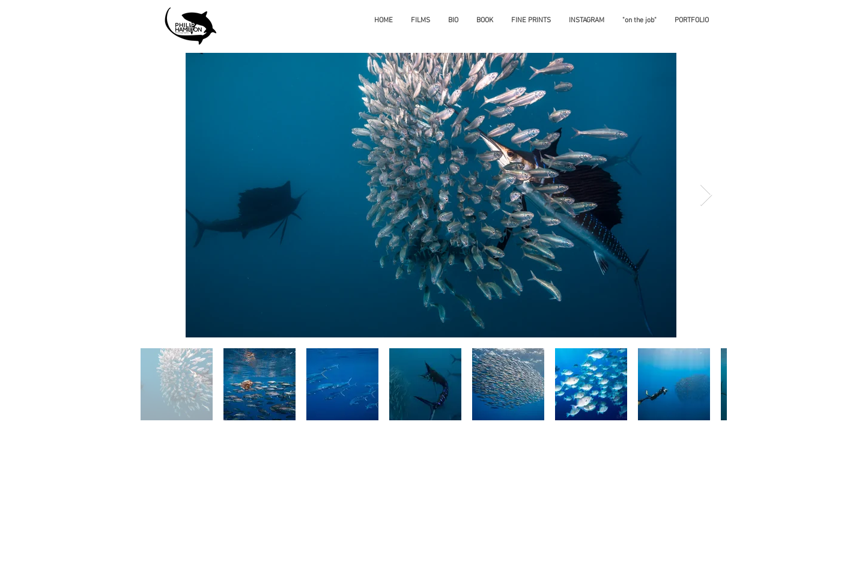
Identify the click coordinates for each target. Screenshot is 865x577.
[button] (692, 20)
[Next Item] (706, 195)
